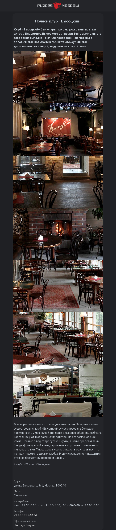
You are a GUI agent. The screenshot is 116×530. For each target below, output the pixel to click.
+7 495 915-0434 (25, 515)
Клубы (19, 464)
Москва (30, 464)
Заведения (43, 464)
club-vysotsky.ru (24, 525)
